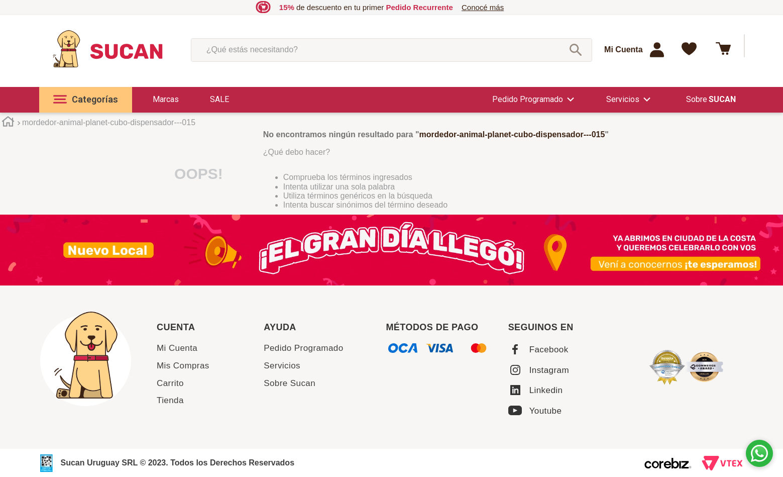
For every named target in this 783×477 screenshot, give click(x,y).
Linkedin (546, 390)
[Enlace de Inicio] (8, 123)
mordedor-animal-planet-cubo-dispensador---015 (108, 122)
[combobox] (392, 49)
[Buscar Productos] (576, 50)
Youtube (545, 411)
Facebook (549, 349)
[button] (85, 100)
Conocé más (483, 7)
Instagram (549, 370)
